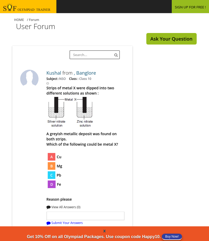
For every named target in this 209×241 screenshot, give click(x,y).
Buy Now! (172, 236)
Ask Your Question (171, 39)
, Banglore (85, 73)
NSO (63, 78)
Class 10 (84, 78)
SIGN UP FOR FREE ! (190, 7)
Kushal (54, 73)
